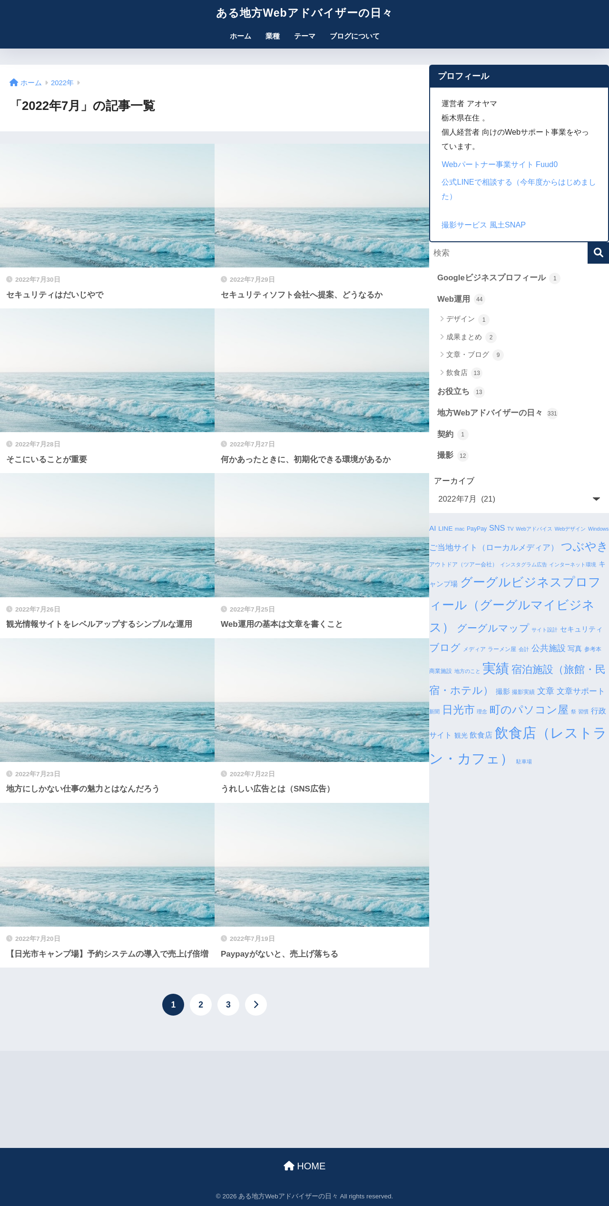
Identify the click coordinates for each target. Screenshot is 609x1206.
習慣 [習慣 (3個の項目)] (583, 711)
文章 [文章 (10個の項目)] (545, 691)
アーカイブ (454, 480)
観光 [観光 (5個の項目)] (461, 735)
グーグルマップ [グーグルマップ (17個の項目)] (493, 628)
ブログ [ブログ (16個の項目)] (445, 647)
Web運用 (461, 299)
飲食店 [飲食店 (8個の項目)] (481, 735)
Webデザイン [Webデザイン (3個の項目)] (570, 529)
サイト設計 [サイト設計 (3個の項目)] (544, 630)
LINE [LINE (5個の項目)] (445, 528)
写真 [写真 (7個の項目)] (575, 648)
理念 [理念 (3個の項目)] (482, 711)
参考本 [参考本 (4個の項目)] (592, 649)
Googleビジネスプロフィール (498, 278)
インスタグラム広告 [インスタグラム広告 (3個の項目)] (523, 564)
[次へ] (256, 1005)
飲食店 (464, 373)
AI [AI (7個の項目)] (432, 528)
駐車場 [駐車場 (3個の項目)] (524, 761)
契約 (453, 434)
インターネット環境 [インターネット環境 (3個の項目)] (572, 564)
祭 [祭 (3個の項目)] (573, 711)
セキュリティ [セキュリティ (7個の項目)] (581, 629)
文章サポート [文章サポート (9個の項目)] (581, 691)
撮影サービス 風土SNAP (484, 224)
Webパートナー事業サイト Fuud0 (500, 164)
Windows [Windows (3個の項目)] (598, 529)
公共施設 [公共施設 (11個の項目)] (548, 648)
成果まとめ (471, 337)
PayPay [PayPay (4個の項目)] (477, 528)
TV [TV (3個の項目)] (510, 529)
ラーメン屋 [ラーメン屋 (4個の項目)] (502, 649)
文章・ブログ (475, 355)
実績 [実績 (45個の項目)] (495, 668)
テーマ (304, 36)
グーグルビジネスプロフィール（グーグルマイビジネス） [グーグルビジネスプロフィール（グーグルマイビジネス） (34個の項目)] (515, 604)
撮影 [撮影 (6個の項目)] (503, 691)
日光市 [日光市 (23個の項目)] (458, 709)
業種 (272, 36)
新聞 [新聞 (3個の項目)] (434, 711)
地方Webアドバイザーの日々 (497, 413)
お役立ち (461, 392)
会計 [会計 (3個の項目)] (524, 649)
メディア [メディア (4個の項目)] (474, 649)
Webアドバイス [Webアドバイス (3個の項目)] (534, 529)
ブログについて (355, 36)
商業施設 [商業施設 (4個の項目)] (440, 671)
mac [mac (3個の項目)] (459, 529)
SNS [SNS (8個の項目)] (497, 528)
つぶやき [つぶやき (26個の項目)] (585, 546)
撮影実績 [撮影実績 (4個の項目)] (523, 692)
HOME (305, 1166)
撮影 (453, 456)
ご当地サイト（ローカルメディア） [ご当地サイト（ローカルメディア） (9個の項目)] (494, 547)
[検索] (598, 253)
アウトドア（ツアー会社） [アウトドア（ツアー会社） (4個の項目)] (463, 564)
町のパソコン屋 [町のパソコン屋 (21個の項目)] (529, 710)
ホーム (240, 36)
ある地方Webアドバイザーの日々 (304, 13)
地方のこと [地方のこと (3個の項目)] (467, 671)
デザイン (468, 320)
